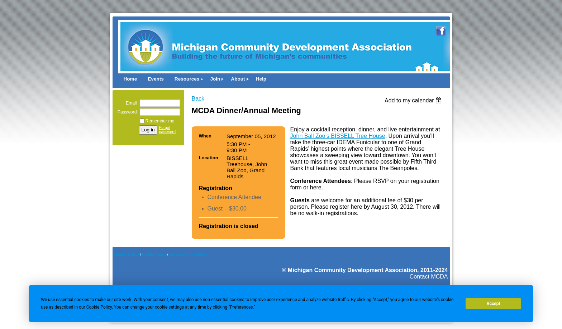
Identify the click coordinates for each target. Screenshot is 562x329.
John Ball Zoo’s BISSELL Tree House (337, 136)
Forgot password (167, 129)
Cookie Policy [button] (99, 307)
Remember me (160, 121)
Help (261, 79)
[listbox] (414, 100)
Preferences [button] (241, 307)
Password (126, 112)
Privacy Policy (126, 255)
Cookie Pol (154, 255)
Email (130, 103)
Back (198, 99)
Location (208, 157)
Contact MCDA (429, 277)
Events (156, 79)
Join (215, 79)
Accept (493, 303)
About (238, 79)
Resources (187, 79)
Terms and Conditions (188, 255)
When (205, 136)
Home (130, 79)
